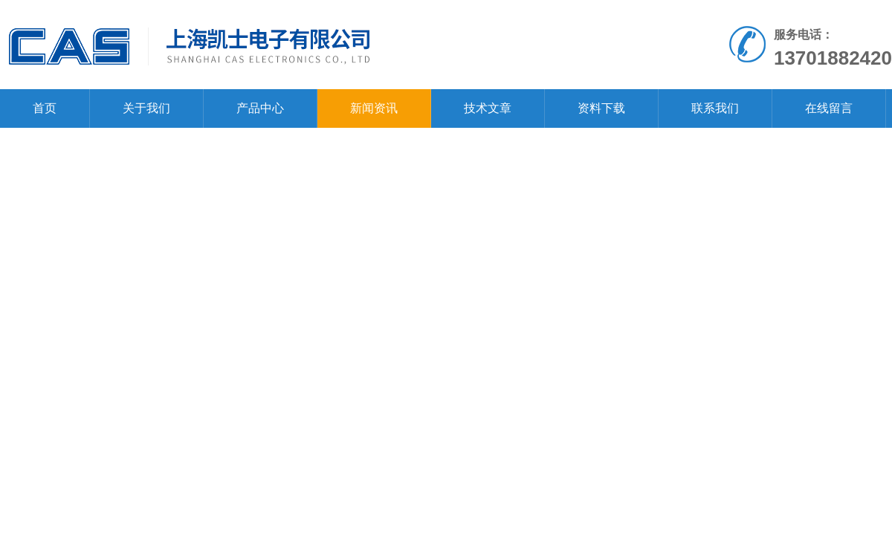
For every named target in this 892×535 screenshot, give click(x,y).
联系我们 (715, 108)
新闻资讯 (374, 108)
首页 (44, 108)
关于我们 (146, 108)
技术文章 (487, 108)
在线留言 (829, 108)
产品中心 (260, 108)
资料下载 (601, 108)
